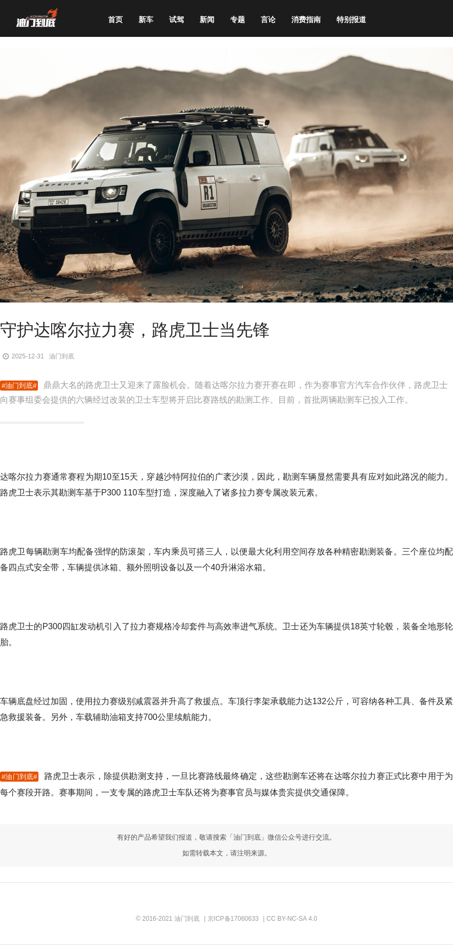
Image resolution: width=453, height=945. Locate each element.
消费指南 (306, 19)
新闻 (207, 19)
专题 (237, 19)
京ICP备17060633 (233, 918)
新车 (146, 19)
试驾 (176, 19)
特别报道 (351, 19)
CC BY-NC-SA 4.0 (292, 918)
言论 (268, 19)
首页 (115, 19)
